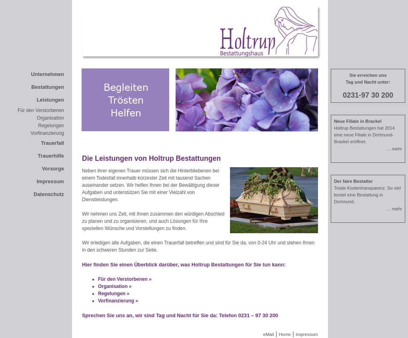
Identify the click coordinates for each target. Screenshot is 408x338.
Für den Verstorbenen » (125, 279)
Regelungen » (114, 293)
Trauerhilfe (51, 156)
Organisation (50, 118)
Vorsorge (53, 169)
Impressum (50, 181)
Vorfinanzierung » (118, 301)
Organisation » (115, 286)
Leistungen (50, 100)
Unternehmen (47, 74)
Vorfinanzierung (47, 133)
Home (285, 334)
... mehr (394, 148)
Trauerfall (52, 143)
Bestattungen (47, 87)
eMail (268, 334)
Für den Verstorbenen (41, 110)
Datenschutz (49, 194)
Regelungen (51, 125)
